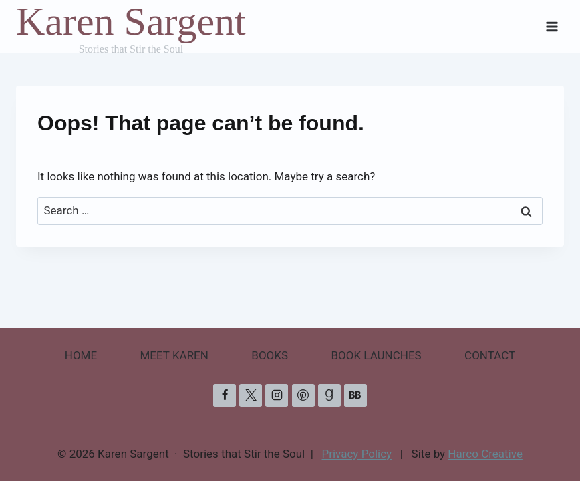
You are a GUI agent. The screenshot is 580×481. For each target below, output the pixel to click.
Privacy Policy (357, 453)
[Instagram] (276, 395)
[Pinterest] (303, 395)
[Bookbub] (355, 395)
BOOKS (269, 355)
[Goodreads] (329, 395)
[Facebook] (224, 395)
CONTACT (489, 355)
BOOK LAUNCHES (376, 355)
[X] (250, 395)
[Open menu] (551, 26)
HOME (81, 355)
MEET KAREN (174, 355)
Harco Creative (485, 453)
